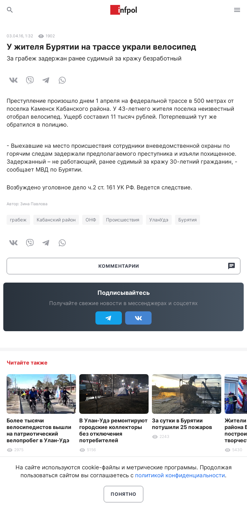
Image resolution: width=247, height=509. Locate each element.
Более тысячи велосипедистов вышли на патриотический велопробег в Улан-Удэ (39, 430)
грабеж (18, 219)
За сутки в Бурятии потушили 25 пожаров (182, 423)
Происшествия (122, 219)
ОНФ (91, 219)
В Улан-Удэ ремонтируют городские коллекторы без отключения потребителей (113, 430)
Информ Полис (123, 10)
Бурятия (187, 219)
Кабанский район (56, 219)
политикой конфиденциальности (180, 475)
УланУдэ (158, 219)
